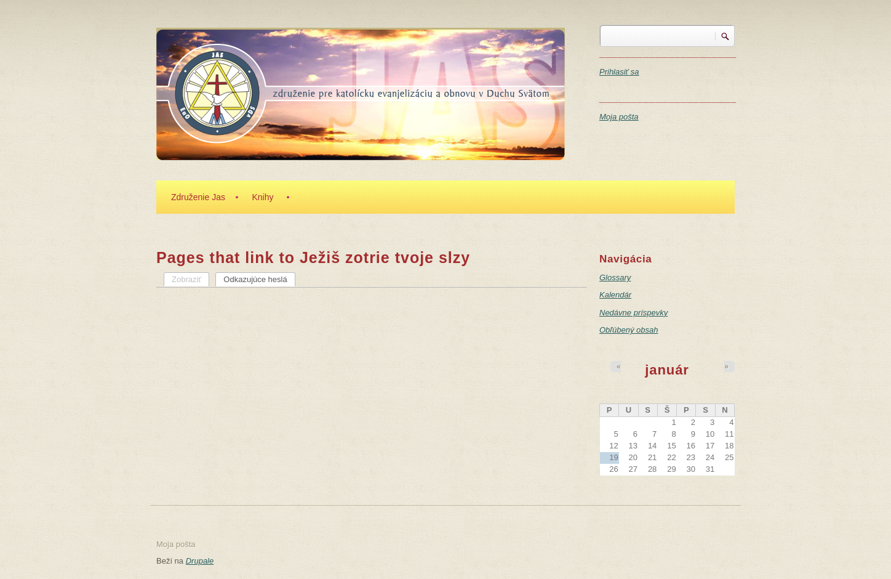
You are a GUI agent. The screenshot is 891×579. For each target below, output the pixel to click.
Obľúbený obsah (628, 329)
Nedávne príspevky (633, 312)
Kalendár (615, 294)
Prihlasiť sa (619, 71)
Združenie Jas (198, 197)
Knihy (262, 197)
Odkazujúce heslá (259, 279)
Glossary (615, 277)
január (667, 370)
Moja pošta (619, 116)
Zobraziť (186, 279)
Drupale (200, 560)
